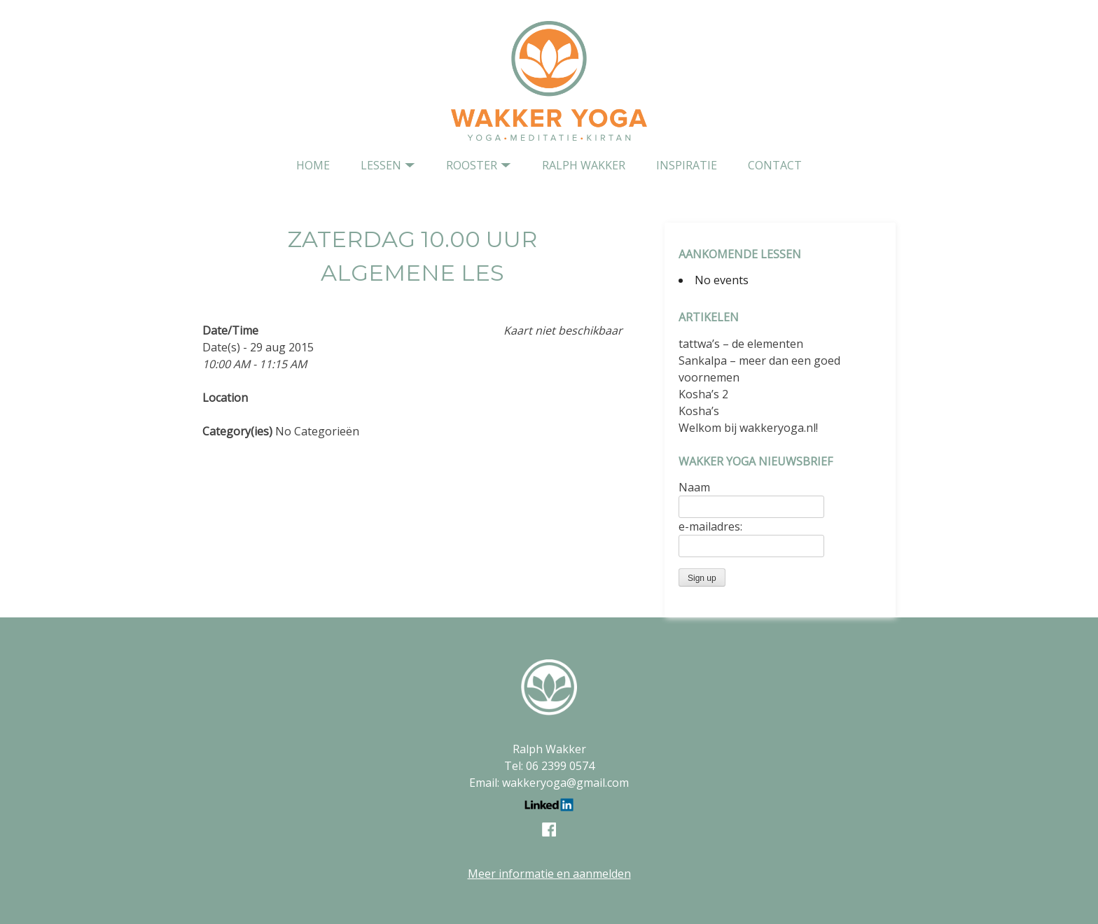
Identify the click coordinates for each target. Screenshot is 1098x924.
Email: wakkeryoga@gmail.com (549, 782)
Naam (694, 487)
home (313, 165)
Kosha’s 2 (703, 394)
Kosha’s (699, 411)
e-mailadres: (710, 526)
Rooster (471, 165)
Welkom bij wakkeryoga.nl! (748, 427)
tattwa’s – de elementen (741, 343)
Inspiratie (686, 165)
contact (775, 165)
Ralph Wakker (583, 165)
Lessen (381, 165)
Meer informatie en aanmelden (549, 873)
